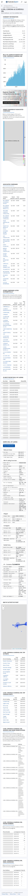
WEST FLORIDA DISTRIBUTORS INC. (6, 241)
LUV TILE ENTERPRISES (6, 283)
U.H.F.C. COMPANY (7, 365)
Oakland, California (7, 686)
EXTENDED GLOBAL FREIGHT (5, 232)
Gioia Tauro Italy (6, 712)
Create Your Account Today (11, 102)
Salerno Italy (6, 720)
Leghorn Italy (6, 703)
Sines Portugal (6, 714)
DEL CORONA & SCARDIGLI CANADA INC (6, 217)
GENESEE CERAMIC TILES (6, 266)
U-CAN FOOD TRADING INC (6, 337)
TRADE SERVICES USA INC (6, 222)
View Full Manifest (9, 446)
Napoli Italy (5, 707)
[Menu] (2, 2)
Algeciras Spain (6, 722)
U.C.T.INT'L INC (6, 355)
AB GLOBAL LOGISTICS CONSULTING (6, 212)
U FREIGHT (5, 314)
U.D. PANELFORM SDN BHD (7, 362)
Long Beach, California (5, 676)
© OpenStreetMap (18, 648)
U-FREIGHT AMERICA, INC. (6, 344)
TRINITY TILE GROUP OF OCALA (6, 227)
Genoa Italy (5, 705)
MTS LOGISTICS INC (6, 236)
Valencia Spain (6, 710)
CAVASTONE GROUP (5, 279)
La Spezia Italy (6, 701)
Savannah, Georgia (7, 667)
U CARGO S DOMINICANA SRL (7, 309)
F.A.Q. (19, 894)
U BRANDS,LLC (6, 306)
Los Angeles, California (5, 679)
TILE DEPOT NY (6, 269)
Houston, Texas (6, 663)
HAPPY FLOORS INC (6, 245)
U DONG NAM (6, 312)
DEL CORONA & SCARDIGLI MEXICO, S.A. (6, 207)
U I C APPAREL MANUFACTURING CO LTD (7, 325)
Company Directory (8, 5)
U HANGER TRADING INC (6, 321)
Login (25, 2)
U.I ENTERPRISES (6, 367)
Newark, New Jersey (7, 661)
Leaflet (13, 648)
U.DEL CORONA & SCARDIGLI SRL (12, 140)
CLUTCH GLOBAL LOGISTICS (5, 255)
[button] (3, 606)
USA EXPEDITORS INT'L (6, 260)
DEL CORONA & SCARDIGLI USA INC (6, 202)
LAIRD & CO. (5, 263)
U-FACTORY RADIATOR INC (6, 340)
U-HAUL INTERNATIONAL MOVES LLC (6, 348)
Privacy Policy (5, 894)
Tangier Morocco (5, 717)
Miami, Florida (6, 665)
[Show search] (21, 2)
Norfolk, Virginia (6, 669)
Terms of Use (13, 894)
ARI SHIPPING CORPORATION (6, 272)
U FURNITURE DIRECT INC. (6, 317)
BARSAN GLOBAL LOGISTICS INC (6, 250)
